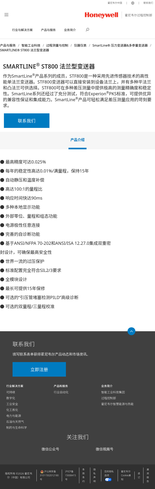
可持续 (10, 392)
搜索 (87, 29)
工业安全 (12, 404)
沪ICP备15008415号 (70, 475)
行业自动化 (61, 392)
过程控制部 (108, 398)
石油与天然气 (15, 422)
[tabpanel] (77, 235)
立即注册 (35, 369)
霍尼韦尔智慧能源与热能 (117, 404)
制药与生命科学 (16, 427)
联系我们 (148, 3)
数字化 (10, 398)
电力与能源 (13, 416)
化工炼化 (12, 410)
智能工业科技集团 (113, 392)
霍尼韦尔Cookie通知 (126, 475)
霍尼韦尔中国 (113, 3)
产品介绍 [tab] (77, 139)
